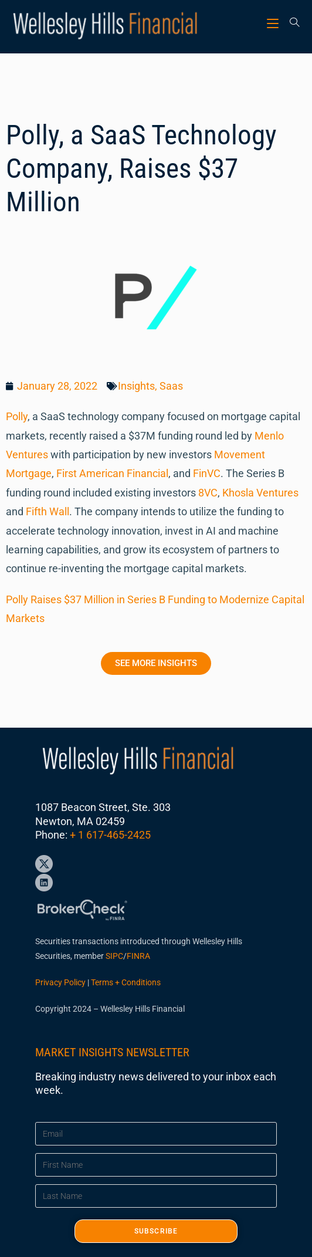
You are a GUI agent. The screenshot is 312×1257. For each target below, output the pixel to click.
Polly (17, 416)
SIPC (114, 956)
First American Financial (112, 473)
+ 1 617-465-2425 (110, 835)
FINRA (138, 956)
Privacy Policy (60, 982)
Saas (171, 386)
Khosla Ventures (260, 492)
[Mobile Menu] (274, 23)
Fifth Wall (47, 511)
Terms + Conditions (126, 982)
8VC (208, 492)
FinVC (207, 473)
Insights (136, 386)
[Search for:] (290, 23)
